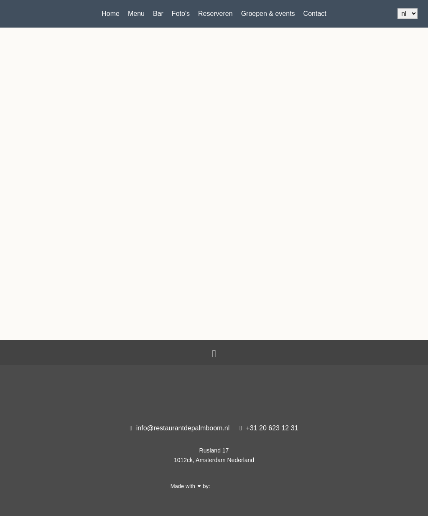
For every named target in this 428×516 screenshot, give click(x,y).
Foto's (181, 13)
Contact (314, 13)
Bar (158, 13)
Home (111, 13)
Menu (136, 13)
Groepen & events (268, 13)
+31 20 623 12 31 (268, 428)
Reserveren (215, 13)
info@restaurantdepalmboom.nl (180, 428)
